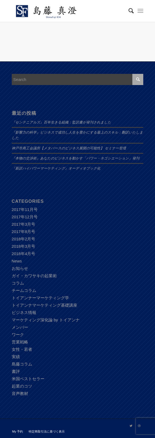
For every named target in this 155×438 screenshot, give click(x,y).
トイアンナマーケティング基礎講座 (44, 305)
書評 (16, 371)
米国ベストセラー (28, 378)
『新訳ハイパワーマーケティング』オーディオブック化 (56, 168)
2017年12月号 (25, 217)
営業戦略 (20, 342)
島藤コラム (22, 364)
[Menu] (140, 10)
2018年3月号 (23, 246)
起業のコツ (22, 386)
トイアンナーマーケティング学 (40, 297)
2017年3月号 (23, 224)
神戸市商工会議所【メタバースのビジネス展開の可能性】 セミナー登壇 (69, 148)
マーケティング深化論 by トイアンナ (46, 320)
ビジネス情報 (24, 312)
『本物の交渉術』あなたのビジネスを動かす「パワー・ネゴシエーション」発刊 (75, 158)
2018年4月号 (23, 253)
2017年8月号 (23, 231)
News (17, 261)
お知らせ (20, 268)
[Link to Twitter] (131, 426)
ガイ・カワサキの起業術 (34, 275)
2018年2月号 (23, 239)
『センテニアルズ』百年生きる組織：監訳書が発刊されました (61, 122)
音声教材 (20, 393)
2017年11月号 (25, 209)
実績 (16, 356)
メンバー (20, 327)
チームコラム (24, 290)
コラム (18, 283)
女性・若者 (22, 349)
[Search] (128, 11)
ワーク (18, 334)
